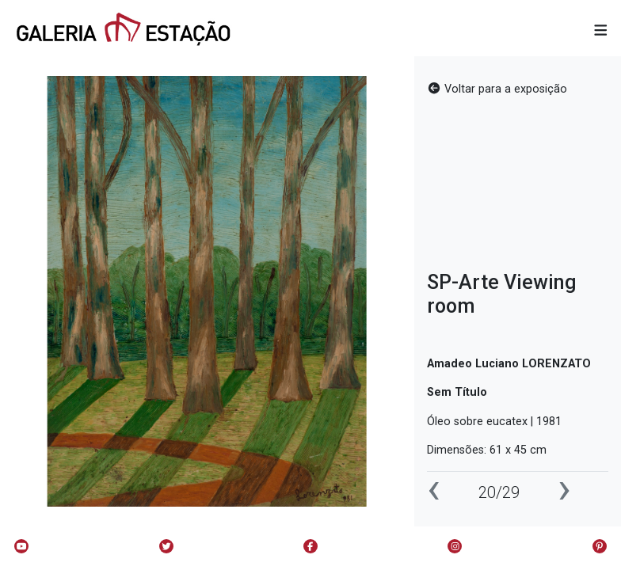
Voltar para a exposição (497, 89)
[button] (601, 31)
